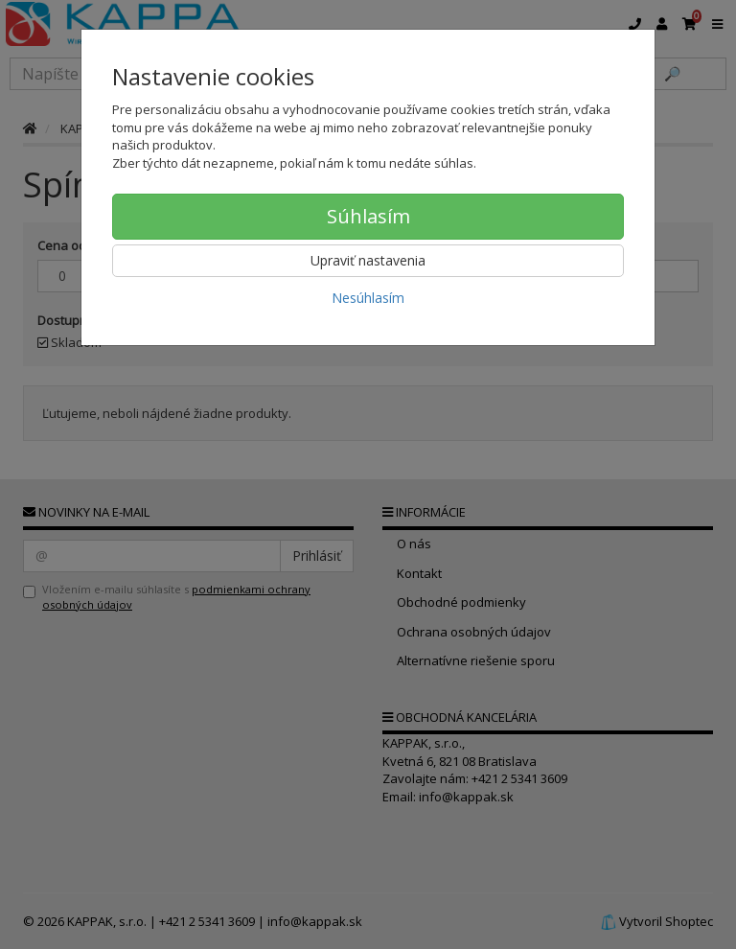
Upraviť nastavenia (368, 260)
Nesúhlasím (368, 298)
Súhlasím (368, 216)
